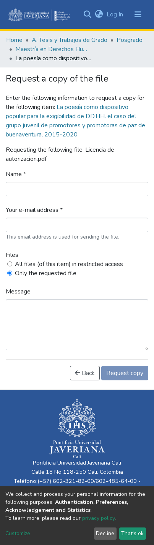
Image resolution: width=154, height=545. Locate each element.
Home (14, 40)
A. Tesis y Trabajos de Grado (69, 40)
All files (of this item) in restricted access (69, 264)
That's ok (132, 533)
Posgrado (130, 40)
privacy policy (98, 518)
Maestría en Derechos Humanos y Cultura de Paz (53, 49)
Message (18, 291)
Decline (105, 533)
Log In (116, 14)
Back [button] (85, 373)
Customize (17, 533)
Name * (16, 174)
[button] (98, 14)
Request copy (124, 373)
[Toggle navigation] (138, 14)
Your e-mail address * (34, 210)
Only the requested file (45, 273)
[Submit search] (87, 14)
